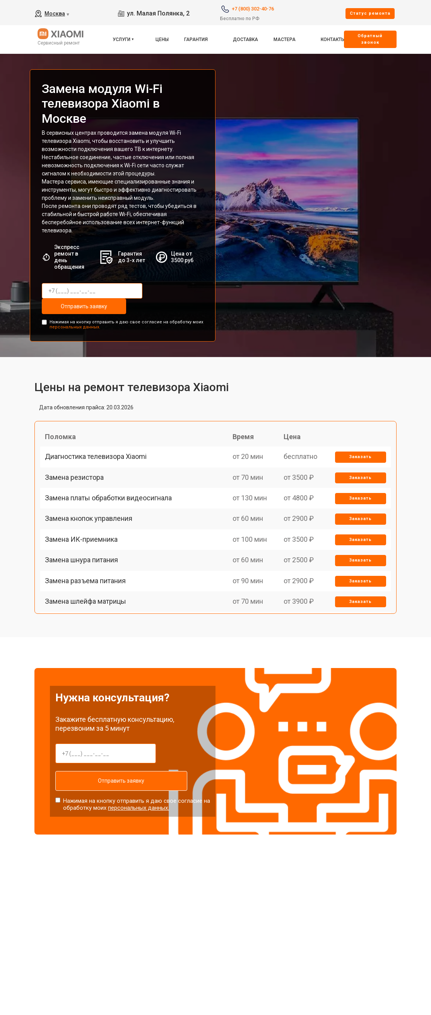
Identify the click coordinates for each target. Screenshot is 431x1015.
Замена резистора (77, 490)
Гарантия (196, 39)
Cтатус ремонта (370, 13)
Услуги (121, 39)
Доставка (245, 39)
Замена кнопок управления (91, 544)
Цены (162, 39)
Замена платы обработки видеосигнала (111, 518)
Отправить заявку (73, 306)
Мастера (285, 39)
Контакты (333, 39)
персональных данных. (75, 325)
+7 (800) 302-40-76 (253, 9)
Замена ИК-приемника (84, 571)
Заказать (358, 464)
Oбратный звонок (370, 39)
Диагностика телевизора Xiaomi (99, 464)
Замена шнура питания (84, 598)
